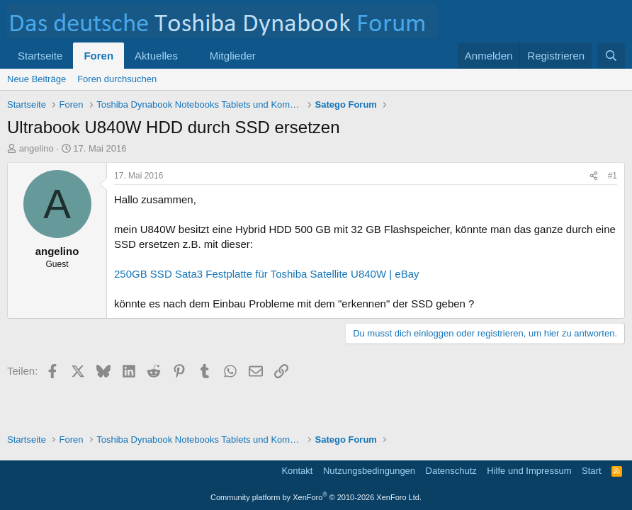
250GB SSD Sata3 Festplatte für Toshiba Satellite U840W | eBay (266, 274)
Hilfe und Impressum (529, 470)
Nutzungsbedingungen (369, 470)
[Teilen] (594, 176)
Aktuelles (156, 56)
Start (591, 470)
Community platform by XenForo (316, 497)
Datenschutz (451, 470)
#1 (612, 176)
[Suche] (611, 55)
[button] (189, 55)
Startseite (40, 56)
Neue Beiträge (36, 79)
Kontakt (296, 470)
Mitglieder (233, 56)
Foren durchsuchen (117, 79)
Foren (98, 56)
